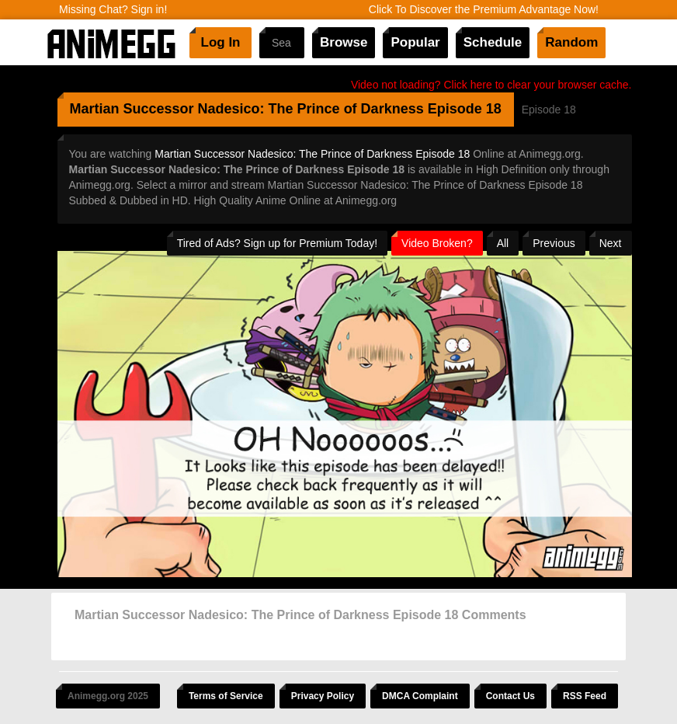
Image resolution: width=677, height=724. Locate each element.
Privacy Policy (322, 696)
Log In (221, 42)
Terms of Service (226, 696)
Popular (415, 42)
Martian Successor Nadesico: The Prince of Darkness (247, 109)
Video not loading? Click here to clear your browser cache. (491, 84)
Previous (554, 243)
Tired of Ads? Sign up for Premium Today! (277, 243)
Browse (343, 42)
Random (571, 42)
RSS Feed (584, 696)
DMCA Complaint (420, 696)
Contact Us (510, 696)
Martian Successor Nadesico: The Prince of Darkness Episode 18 (312, 154)
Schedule (493, 42)
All (503, 243)
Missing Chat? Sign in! (113, 9)
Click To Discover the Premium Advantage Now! (484, 9)
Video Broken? (437, 243)
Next (610, 243)
